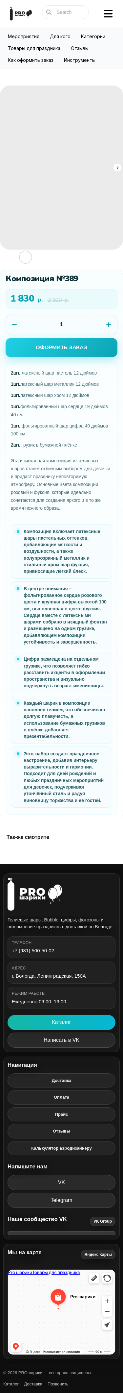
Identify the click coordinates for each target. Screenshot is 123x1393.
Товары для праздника (34, 48)
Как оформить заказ (30, 60)
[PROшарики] (61, 894)
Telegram (61, 1200)
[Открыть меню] (108, 13)
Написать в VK (61, 1040)
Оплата (61, 1097)
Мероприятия (23, 36)
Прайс (61, 1114)
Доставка (62, 1080)
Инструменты (79, 60)
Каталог (61, 1022)
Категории (93, 36)
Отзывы (80, 48)
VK (61, 1182)
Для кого (60, 36)
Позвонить (58, 1383)
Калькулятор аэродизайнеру (61, 1148)
